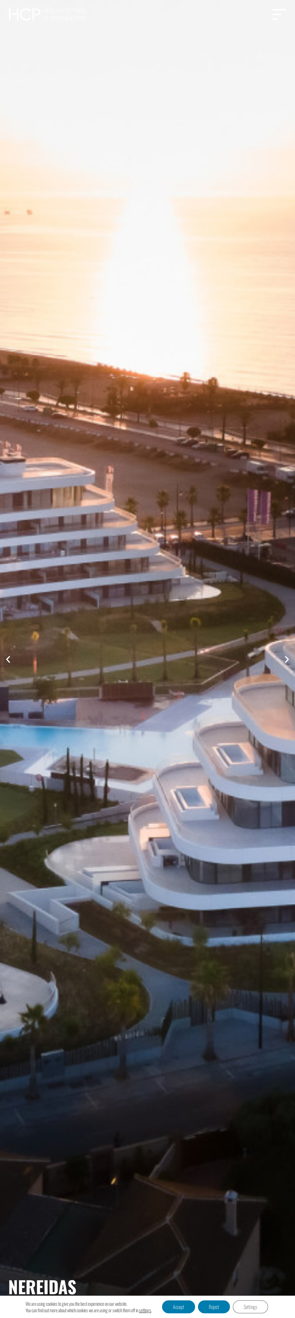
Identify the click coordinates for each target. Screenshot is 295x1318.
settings (145, 1310)
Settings (250, 1306)
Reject (214, 1306)
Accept (178, 1306)
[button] (8, 659)
